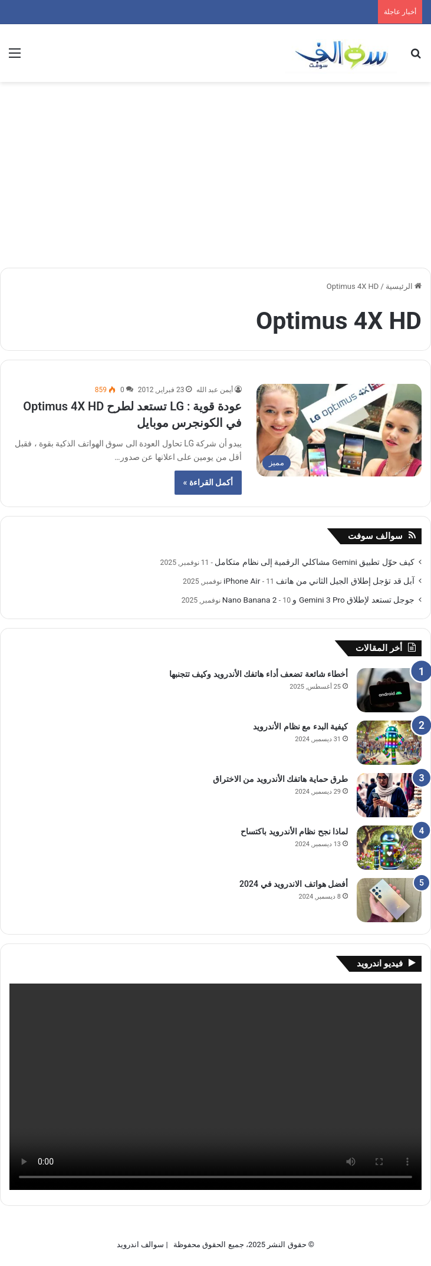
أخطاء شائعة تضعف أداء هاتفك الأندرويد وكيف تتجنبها (258, 674)
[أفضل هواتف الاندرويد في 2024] (389, 900)
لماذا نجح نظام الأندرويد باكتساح (294, 831)
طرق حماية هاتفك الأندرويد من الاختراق (280, 779)
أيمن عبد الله (214, 390)
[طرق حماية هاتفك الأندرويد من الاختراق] (389, 795)
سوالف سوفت (375, 536)
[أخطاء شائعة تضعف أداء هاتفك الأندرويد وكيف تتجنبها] (389, 690)
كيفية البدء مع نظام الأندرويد (300, 726)
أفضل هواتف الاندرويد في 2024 (293, 884)
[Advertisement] (215, 170)
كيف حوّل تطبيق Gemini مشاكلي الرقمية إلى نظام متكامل (314, 562)
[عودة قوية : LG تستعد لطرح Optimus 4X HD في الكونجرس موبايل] (339, 430)
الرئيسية (404, 286)
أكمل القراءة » (208, 482)
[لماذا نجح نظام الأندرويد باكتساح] (389, 848)
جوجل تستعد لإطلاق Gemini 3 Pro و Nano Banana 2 (318, 599)
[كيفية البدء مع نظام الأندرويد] (389, 743)
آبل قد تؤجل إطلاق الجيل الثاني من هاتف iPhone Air (318, 581)
